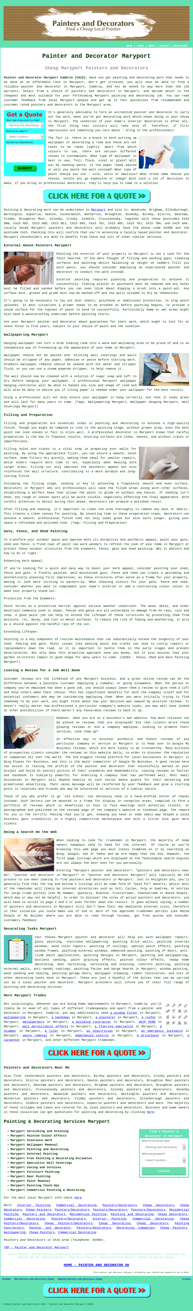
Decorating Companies (135, 1228)
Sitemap (6, 1279)
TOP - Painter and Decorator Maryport (36, 1247)
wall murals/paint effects (45, 1026)
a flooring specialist (114, 1026)
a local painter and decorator (46, 982)
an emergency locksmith (162, 1031)
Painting (11, 209)
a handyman (60, 1017)
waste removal (35, 1035)
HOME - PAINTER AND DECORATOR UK (96, 1265)
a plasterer (105, 1017)
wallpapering (15, 1017)
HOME (129, 46)
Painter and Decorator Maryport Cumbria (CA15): (45, 77)
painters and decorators (93, 91)
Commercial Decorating (76, 1205)
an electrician (100, 1031)
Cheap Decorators (158, 1205)
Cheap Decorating (115, 1223)
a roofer (148, 1017)
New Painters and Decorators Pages (34, 1279)
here (150, 1112)
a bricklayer (148, 1035)
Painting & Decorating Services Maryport (57, 1121)
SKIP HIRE (147, 1022)
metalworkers (33, 1022)
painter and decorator (41, 86)
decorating (24, 978)
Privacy (186, 1279)
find (17, 1076)
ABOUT (151, 46)
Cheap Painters (38, 1209)
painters (56, 228)
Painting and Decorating (132, 1214)
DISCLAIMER (180, 46)
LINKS (140, 46)
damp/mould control (92, 1035)
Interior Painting (33, 1205)
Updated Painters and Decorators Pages (80, 1279)
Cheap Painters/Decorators (68, 1223)
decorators (133, 1107)
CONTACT (164, 46)
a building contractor (91, 1022)
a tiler (51, 1031)
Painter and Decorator (50, 1228)
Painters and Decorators (44, 1214)
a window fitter (124, 1013)
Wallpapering (15, 1232)
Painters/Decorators (120, 1205)
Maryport (98, 209)
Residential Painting (88, 1214)
